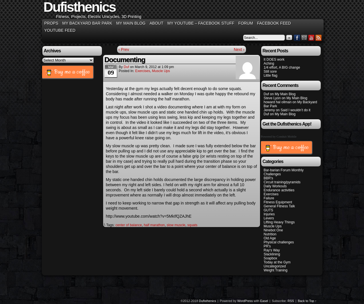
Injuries (269, 214)
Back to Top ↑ (307, 301)
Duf (126, 67)
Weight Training (276, 270)
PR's (267, 246)
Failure (269, 198)
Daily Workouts (275, 186)
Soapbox (270, 258)
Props (51, 23)
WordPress (245, 301)
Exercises (142, 71)
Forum (245, 23)
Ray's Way (272, 250)
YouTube (311, 37)
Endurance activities (279, 190)
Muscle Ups (161, 71)
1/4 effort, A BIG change (282, 67)
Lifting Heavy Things (279, 222)
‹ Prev (124, 49)
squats (192, 225)
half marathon (154, 225)
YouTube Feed (60, 30)
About (156, 23)
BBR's (268, 178)
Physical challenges (279, 242)
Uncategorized (275, 266)
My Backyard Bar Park (87, 23)
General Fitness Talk (279, 206)
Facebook (297, 37)
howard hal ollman (278, 102)
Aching (269, 63)
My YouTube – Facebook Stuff (200, 23)
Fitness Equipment (278, 202)
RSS (318, 37)
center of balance (128, 225)
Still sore (270, 71)
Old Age (270, 238)
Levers (269, 218)
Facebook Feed (274, 23)
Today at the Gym (277, 262)
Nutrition (270, 234)
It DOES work (274, 59)
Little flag (271, 75)
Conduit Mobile (287, 136)
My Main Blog (130, 23)
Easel (264, 301)
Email (304, 37)
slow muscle (176, 225)
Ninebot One (273, 230)
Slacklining (272, 254)
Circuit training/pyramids (282, 182)
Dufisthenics (207, 301)
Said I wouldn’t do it (295, 110)
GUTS (268, 210)
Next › (239, 49)
